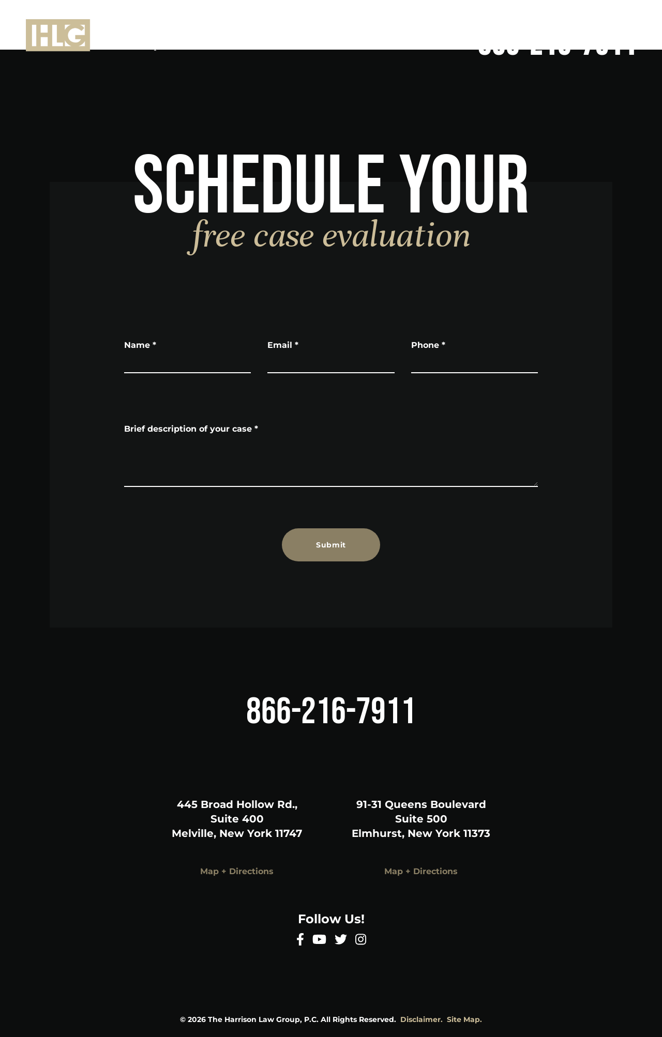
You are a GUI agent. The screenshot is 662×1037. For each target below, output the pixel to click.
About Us (461, 14)
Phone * (428, 345)
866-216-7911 (557, 45)
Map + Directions (237, 871)
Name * (140, 345)
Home (399, 14)
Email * (282, 345)
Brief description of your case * (191, 429)
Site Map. (464, 1019)
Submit (331, 545)
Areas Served (605, 14)
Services (528, 14)
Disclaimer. (421, 1019)
